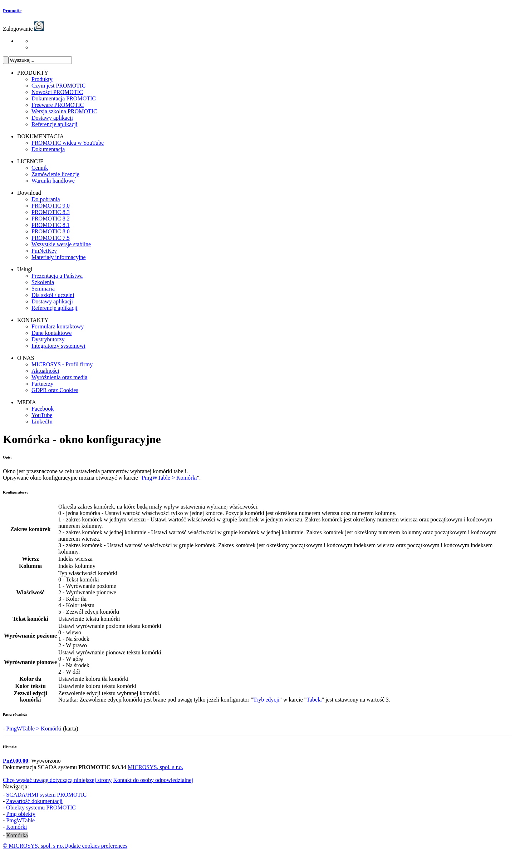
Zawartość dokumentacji (34, 801)
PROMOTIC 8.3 (50, 212)
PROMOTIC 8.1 (50, 225)
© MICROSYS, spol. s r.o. (33, 846)
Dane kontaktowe (51, 333)
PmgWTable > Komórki (169, 478)
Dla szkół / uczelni (52, 295)
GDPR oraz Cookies (54, 390)
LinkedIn (42, 421)
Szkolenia (42, 282)
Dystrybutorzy (47, 339)
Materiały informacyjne (58, 257)
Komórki (16, 827)
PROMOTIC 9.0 (50, 206)
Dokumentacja (48, 149)
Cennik (39, 168)
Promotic (12, 10)
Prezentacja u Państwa (57, 276)
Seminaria (43, 289)
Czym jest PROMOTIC (58, 86)
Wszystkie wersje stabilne (61, 244)
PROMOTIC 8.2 (50, 219)
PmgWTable (20, 820)
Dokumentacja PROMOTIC (63, 98)
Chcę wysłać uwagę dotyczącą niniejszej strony (57, 780)
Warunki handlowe (53, 181)
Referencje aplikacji (54, 124)
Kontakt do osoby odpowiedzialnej (153, 780)
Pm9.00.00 (15, 761)
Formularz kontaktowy (57, 326)
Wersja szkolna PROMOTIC (64, 111)
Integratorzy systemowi (58, 346)
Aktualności (45, 371)
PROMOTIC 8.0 (50, 231)
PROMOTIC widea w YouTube (67, 143)
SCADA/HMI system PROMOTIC (46, 795)
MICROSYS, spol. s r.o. (155, 767)
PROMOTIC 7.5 (50, 238)
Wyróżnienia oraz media (59, 377)
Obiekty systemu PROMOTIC (41, 807)
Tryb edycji (266, 700)
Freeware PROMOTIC (57, 105)
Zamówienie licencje (55, 174)
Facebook (42, 409)
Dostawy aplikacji (52, 118)
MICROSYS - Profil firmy (62, 364)
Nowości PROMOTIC (57, 92)
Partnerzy (42, 384)
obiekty (20, 814)
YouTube (41, 415)
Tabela (314, 700)
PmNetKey (44, 251)
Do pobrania (45, 199)
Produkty (42, 79)
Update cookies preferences (95, 846)
